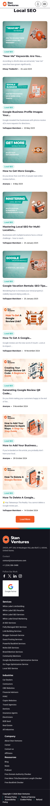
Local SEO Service (10, 668)
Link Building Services (12, 631)
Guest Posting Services (12, 639)
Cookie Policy (26, 800)
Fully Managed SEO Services (15, 627)
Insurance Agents (10, 713)
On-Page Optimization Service (15, 664)
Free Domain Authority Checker (18, 774)
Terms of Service (28, 797)
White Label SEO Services (13, 614)
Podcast (8, 770)
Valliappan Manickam (12, 128)
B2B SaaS (7, 721)
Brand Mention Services (13, 652)
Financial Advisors (10, 692)
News (7, 766)
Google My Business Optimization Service (20, 660)
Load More (25, 519)
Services (7, 601)
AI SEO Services (9, 623)
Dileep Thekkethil (10, 69)
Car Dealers (8, 680)
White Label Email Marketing (15, 619)
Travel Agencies (9, 705)
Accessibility (10, 800)
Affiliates (8, 753)
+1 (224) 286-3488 (10, 565)
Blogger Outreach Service (13, 635)
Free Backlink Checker (14, 782)
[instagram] (20, 576)
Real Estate (7, 725)
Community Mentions (12, 656)
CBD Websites (9, 688)
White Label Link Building (13, 606)
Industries (8, 675)
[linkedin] (15, 576)
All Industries (8, 729)
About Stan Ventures (13, 741)
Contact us (9, 749)
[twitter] (9, 576)
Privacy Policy (11, 797)
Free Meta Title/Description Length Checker (23, 778)
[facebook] (4, 576)
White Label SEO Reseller (13, 610)
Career (7, 745)
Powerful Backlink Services (14, 644)
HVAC (5, 696)
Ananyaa (6, 184)
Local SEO (8, 52)
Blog (7, 762)
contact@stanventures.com (14, 560)
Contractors (8, 684)
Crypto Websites (10, 700)
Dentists (6, 709)
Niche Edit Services (11, 648)
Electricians (8, 717)
